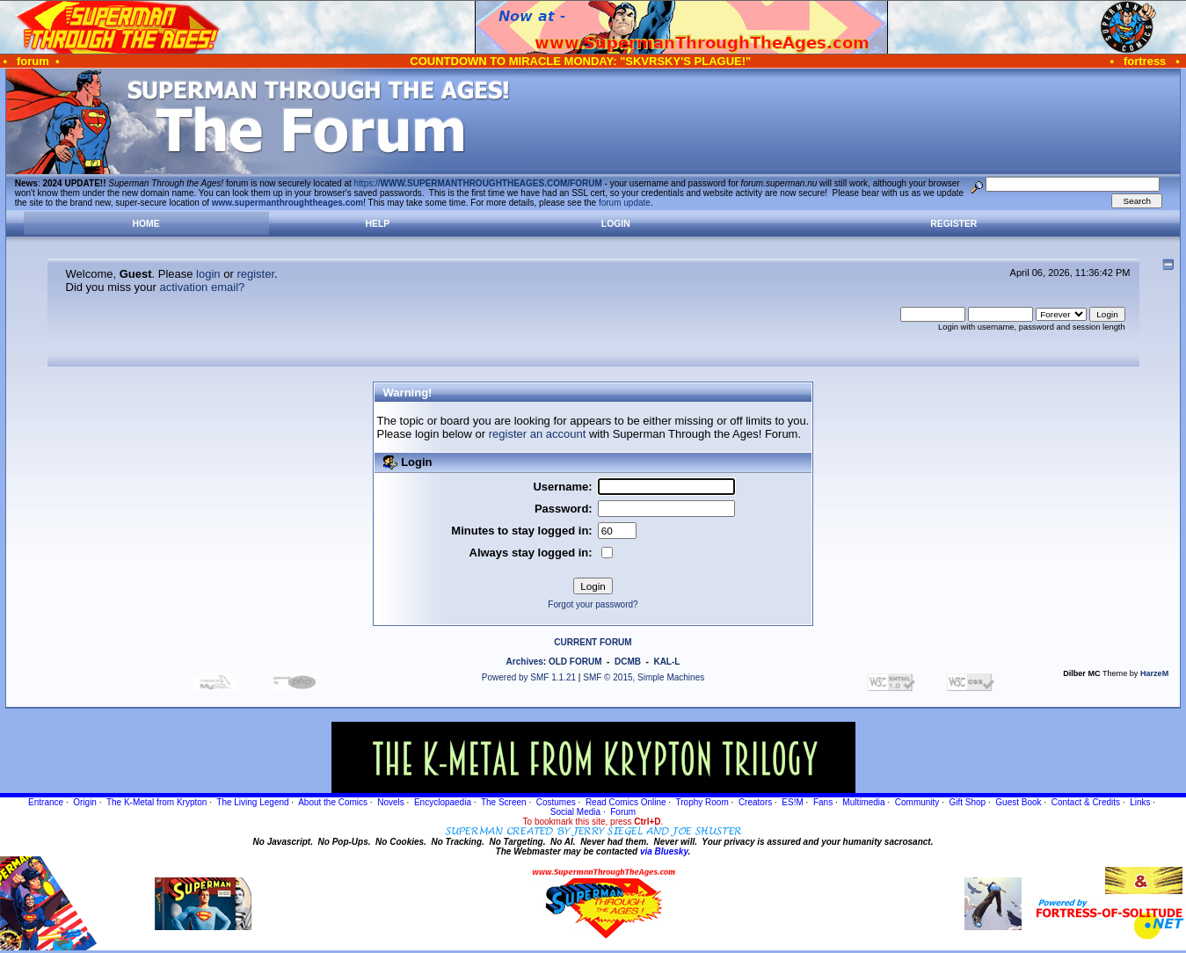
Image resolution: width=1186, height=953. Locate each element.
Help (378, 224)
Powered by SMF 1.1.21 (529, 677)
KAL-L (666, 661)
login (208, 273)
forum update (625, 202)
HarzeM (1154, 673)
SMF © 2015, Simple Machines (643, 677)
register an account (537, 433)
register (255, 273)
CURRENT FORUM (592, 642)
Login (615, 224)
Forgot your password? (592, 604)
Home (146, 224)
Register (953, 224)
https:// (478, 183)
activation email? (201, 287)
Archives (524, 661)
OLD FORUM (575, 661)
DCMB (628, 661)
